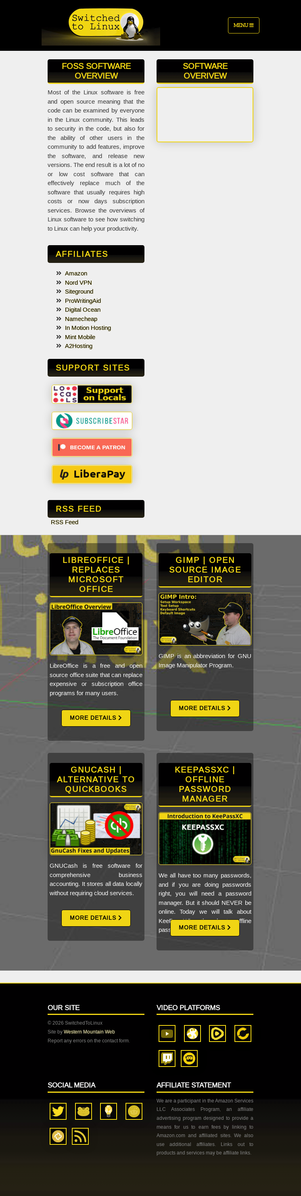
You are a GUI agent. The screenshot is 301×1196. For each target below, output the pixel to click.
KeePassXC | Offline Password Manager (205, 784)
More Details (96, 718)
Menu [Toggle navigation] (244, 25)
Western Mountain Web (89, 1032)
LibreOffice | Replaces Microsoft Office (96, 574)
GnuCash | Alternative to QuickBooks (96, 779)
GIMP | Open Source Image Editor (205, 570)
